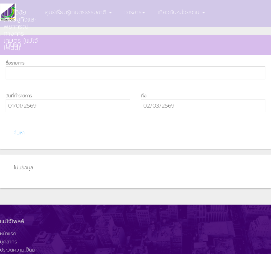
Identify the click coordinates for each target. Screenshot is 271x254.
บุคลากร (8, 242)
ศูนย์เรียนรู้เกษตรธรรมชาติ (78, 12)
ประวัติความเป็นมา (18, 250)
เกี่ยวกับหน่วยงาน (181, 12)
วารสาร (135, 12)
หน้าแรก (8, 233)
